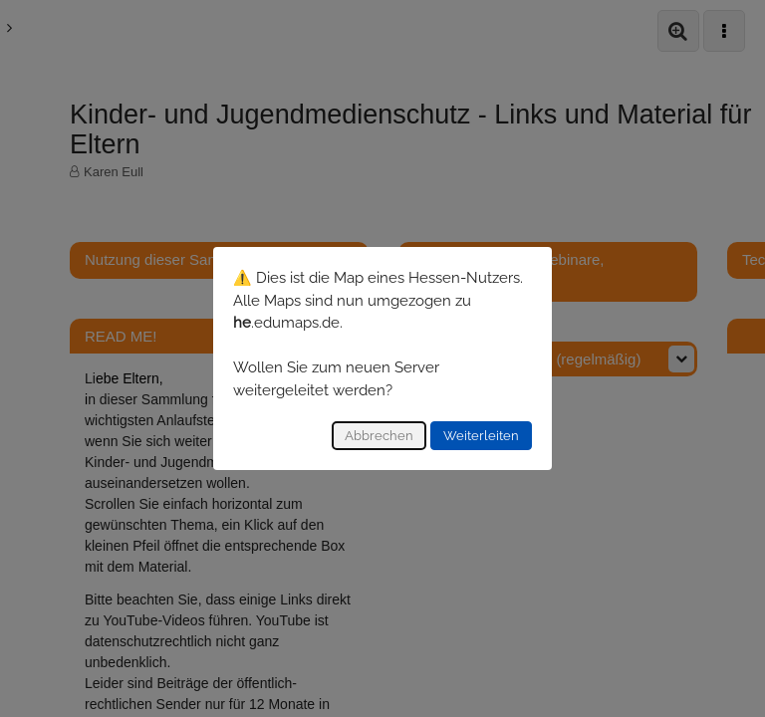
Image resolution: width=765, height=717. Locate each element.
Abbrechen (379, 435)
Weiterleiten (481, 435)
